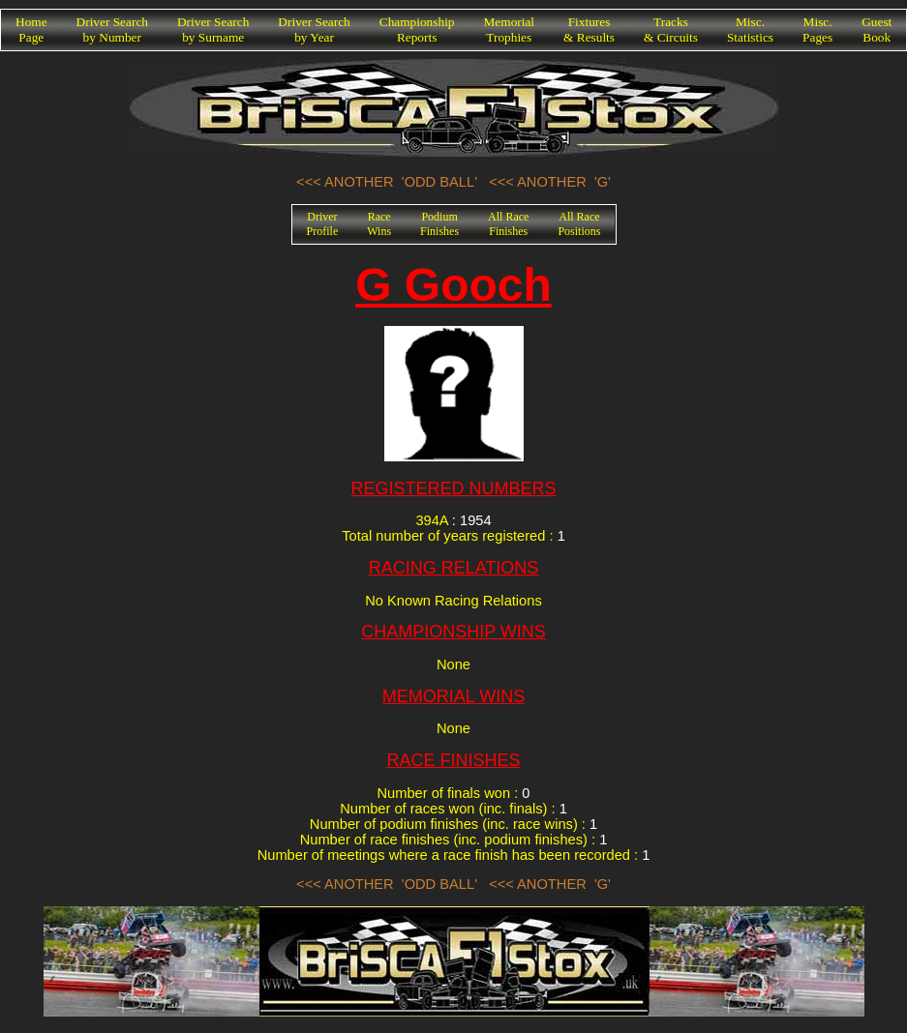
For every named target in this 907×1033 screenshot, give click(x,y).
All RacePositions (579, 224)
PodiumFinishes (439, 224)
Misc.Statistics (750, 29)
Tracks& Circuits (671, 29)
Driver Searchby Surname (213, 29)
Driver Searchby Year (313, 29)
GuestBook (877, 29)
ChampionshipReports (417, 29)
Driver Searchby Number (112, 29)
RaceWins (379, 224)
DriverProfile (323, 224)
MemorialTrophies (509, 29)
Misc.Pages (817, 29)
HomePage (31, 29)
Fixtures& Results (589, 29)
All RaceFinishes (508, 224)
